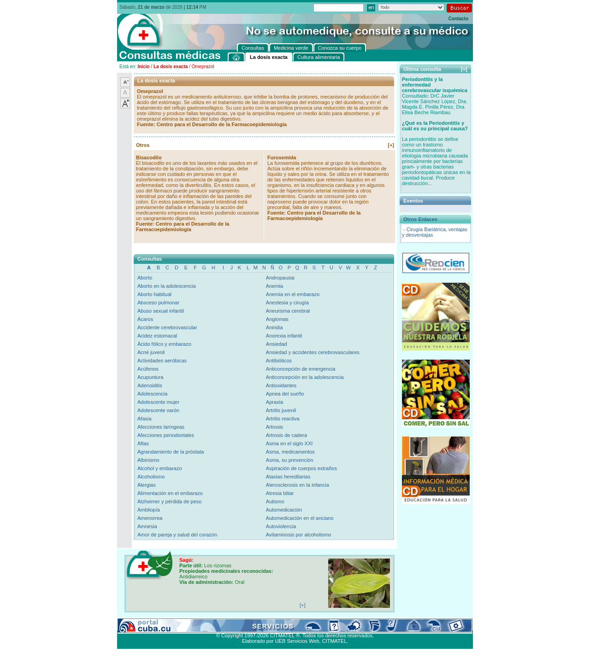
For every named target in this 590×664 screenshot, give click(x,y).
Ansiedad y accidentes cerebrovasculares (313, 352)
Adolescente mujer (158, 402)
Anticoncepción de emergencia (300, 369)
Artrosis (274, 427)
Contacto (458, 18)
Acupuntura (150, 377)
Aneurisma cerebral (288, 311)
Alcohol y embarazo (159, 468)
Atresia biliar (280, 493)
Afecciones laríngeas (160, 427)
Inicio (143, 66)
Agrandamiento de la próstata (170, 451)
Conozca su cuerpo (219, 625)
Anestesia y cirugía (287, 302)
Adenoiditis (149, 385)
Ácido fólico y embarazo (164, 344)
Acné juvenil (151, 352)
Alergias (146, 485)
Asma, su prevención (289, 460)
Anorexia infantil (284, 335)
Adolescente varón (158, 410)
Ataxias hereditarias (288, 476)
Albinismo (148, 460)
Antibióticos (279, 360)
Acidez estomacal (157, 335)
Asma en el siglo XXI (289, 443)
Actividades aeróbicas (162, 360)
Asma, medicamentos (290, 451)
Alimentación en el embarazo (170, 493)
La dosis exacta (170, 66)
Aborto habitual (154, 294)
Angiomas (277, 319)
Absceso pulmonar (158, 302)
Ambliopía (148, 510)
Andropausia (280, 277)
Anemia (274, 286)
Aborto (144, 277)
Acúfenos (148, 369)
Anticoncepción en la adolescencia (305, 377)
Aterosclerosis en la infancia (297, 485)
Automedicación (284, 510)
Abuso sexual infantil (160, 311)
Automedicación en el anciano (300, 518)
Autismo (275, 501)
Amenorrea (149, 518)
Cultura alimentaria (308, 625)
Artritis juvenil (281, 410)
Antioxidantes (281, 385)
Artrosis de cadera (286, 435)
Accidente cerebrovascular (167, 327)
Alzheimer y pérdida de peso (169, 501)
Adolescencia (152, 393)
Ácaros (145, 319)
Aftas (143, 443)
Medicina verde (175, 625)
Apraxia (274, 402)
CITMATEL (334, 641)
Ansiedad (276, 344)
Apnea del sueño (285, 393)
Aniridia (274, 327)
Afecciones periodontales (165, 435)
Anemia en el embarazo (292, 294)
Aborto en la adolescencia (166, 286)
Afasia (144, 418)
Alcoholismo (151, 476)
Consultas (142, 625)
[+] (391, 145)
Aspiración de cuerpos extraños (301, 468)
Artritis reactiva (283, 418)
